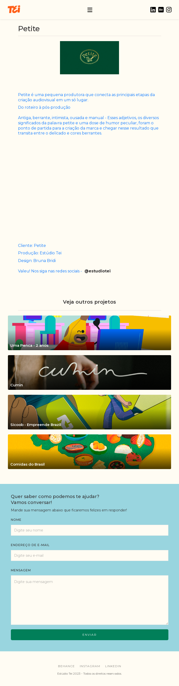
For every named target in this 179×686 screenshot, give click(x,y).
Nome (16, 520)
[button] (90, 9)
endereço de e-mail (30, 545)
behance (66, 666)
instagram (90, 666)
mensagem (21, 570)
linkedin (113, 666)
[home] (13, 9)
